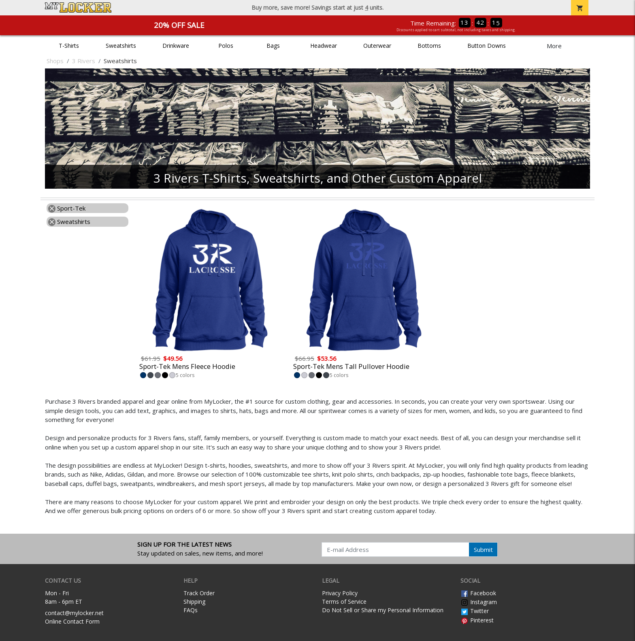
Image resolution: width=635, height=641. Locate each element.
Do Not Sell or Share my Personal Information (382, 610)
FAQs (190, 610)
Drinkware (175, 45)
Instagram (478, 602)
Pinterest (477, 620)
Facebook (478, 593)
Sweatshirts (121, 45)
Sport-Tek (66, 208)
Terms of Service (344, 601)
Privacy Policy (340, 593)
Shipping (194, 601)
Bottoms (429, 45)
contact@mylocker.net (74, 613)
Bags (273, 45)
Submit (483, 549)
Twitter (474, 611)
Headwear (323, 45)
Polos (225, 45)
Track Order (199, 593)
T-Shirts (69, 45)
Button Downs (486, 45)
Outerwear (377, 45)
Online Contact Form (72, 621)
